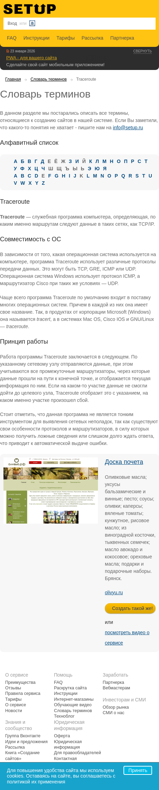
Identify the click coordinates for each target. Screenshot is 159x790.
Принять (137, 770)
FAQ (12, 38)
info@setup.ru (128, 127)
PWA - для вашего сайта (31, 57)
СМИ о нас (114, 712)
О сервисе (15, 704)
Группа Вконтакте (22, 735)
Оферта (62, 735)
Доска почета (124, 461)
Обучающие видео (72, 704)
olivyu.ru (114, 592)
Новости (13, 710)
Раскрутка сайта (70, 688)
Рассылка (92, 38)
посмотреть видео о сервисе (127, 638)
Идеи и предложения (26, 741)
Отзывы (13, 688)
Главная (13, 79)
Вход (12, 23)
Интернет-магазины (73, 699)
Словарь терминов (48, 79)
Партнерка (122, 38)
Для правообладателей (77, 752)
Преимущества (20, 682)
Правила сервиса (22, 693)
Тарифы (66, 38)
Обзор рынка (116, 707)
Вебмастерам (116, 688)
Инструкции (36, 38)
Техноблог (64, 716)
